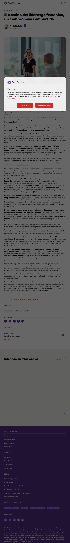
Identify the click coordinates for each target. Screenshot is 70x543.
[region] (35, 94)
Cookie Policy (11, 98)
